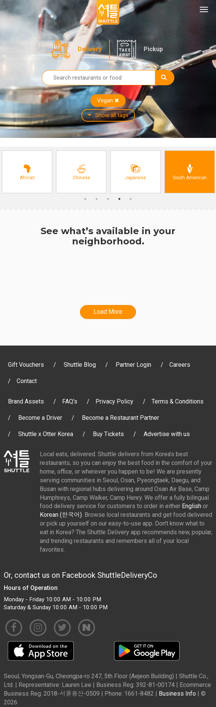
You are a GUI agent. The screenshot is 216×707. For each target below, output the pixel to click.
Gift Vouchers (26, 364)
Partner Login (133, 364)
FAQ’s (69, 401)
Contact (27, 381)
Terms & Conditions (177, 401)
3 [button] (108, 199)
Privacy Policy (114, 401)
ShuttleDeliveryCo (127, 575)
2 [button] (96, 199)
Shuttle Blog (80, 364)
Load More (108, 311)
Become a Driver (40, 417)
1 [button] (85, 199)
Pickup (153, 49)
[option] (27, 171)
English (191, 506)
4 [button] (119, 199)
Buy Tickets (108, 434)
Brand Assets (26, 401)
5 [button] (131, 199)
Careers (179, 364)
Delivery (90, 49)
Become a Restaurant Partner (120, 417)
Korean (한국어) (61, 514)
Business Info (177, 693)
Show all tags (108, 115)
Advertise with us (167, 434)
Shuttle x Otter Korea (45, 434)
